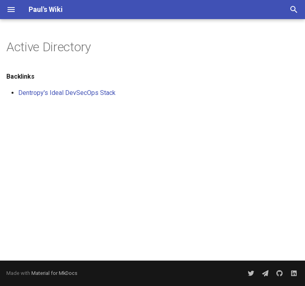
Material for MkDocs (54, 273)
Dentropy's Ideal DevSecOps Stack (67, 93)
